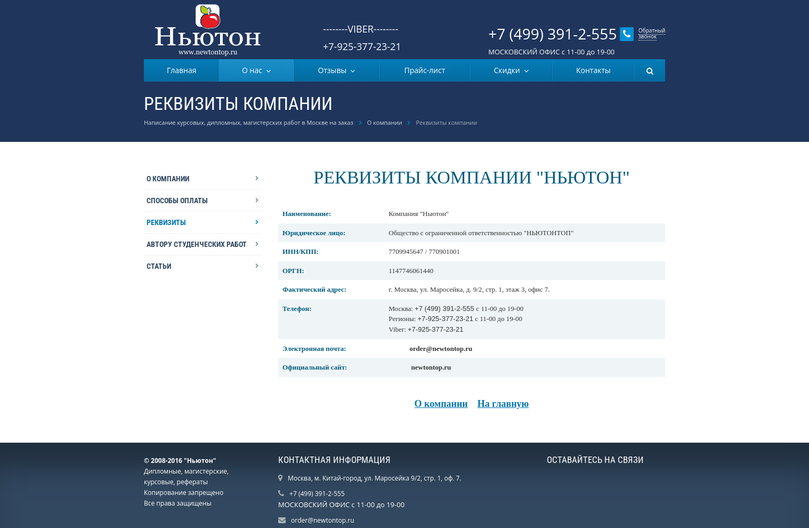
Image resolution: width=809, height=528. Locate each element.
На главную (503, 403)
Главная (182, 70)
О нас (254, 70)
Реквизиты (166, 222)
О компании (384, 122)
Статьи (159, 266)
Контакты (593, 70)
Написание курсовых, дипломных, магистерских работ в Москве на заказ (248, 122)
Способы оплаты (177, 200)
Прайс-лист (424, 70)
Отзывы (334, 70)
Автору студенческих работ (197, 244)
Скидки (509, 70)
